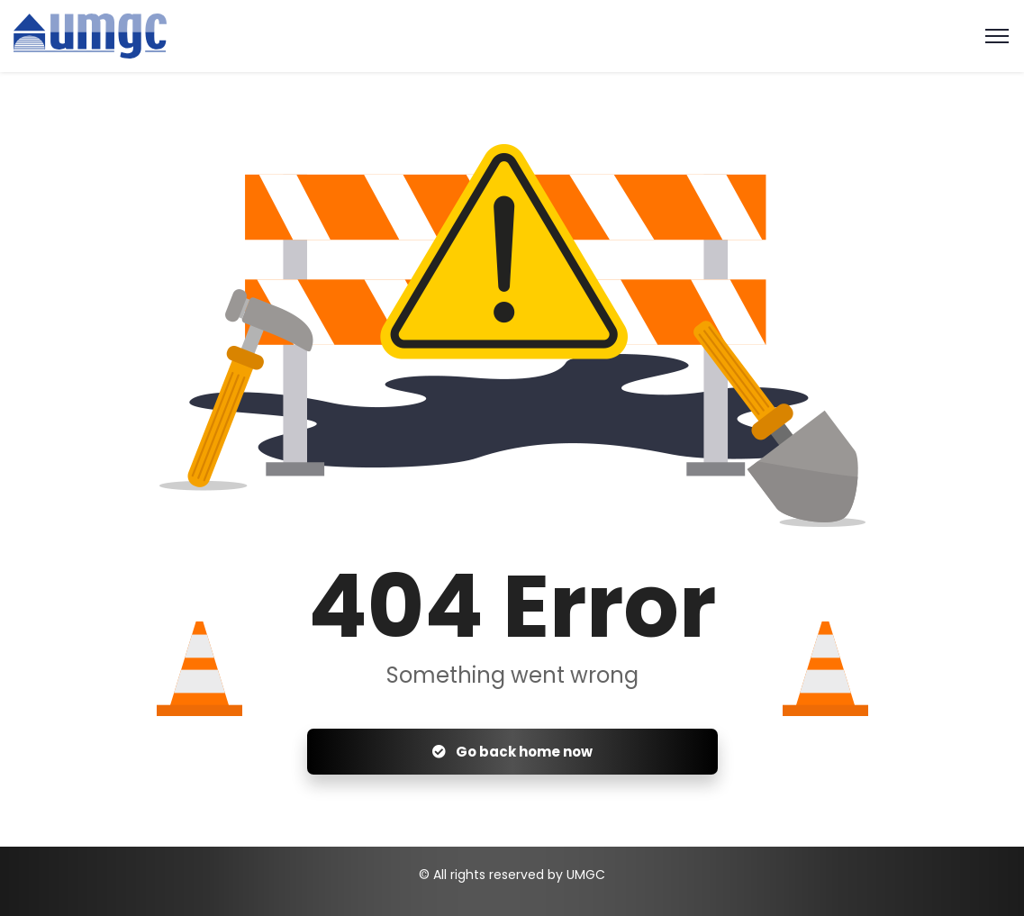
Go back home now (512, 751)
